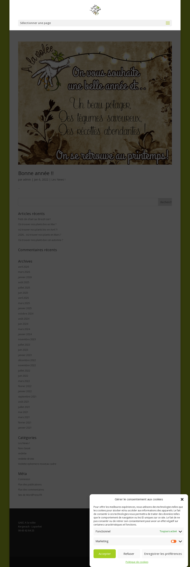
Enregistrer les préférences (163, 554)
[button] (182, 499)
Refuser (128, 554)
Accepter (105, 554)
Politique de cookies (137, 562)
